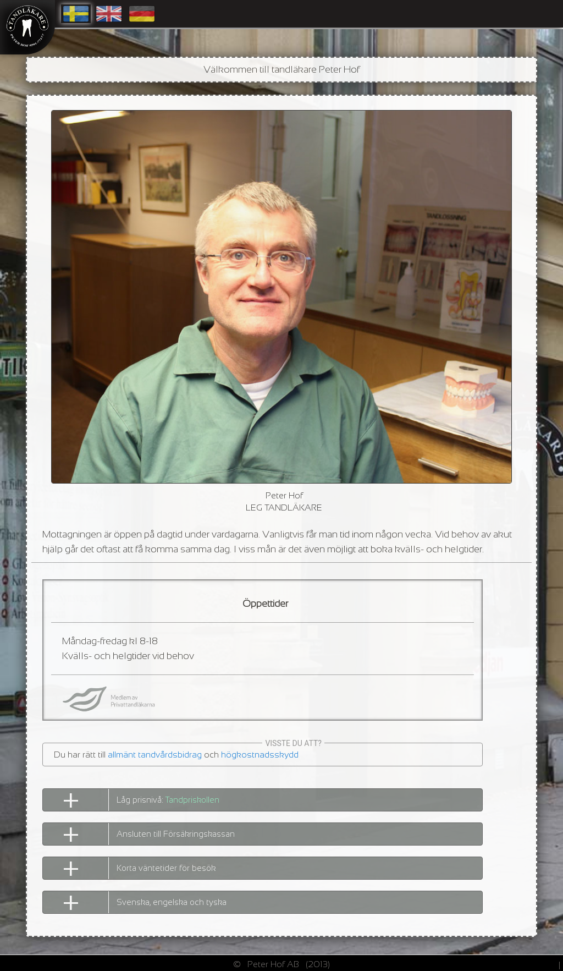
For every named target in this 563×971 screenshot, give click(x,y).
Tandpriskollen (192, 799)
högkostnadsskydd (260, 754)
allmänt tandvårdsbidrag (155, 754)
